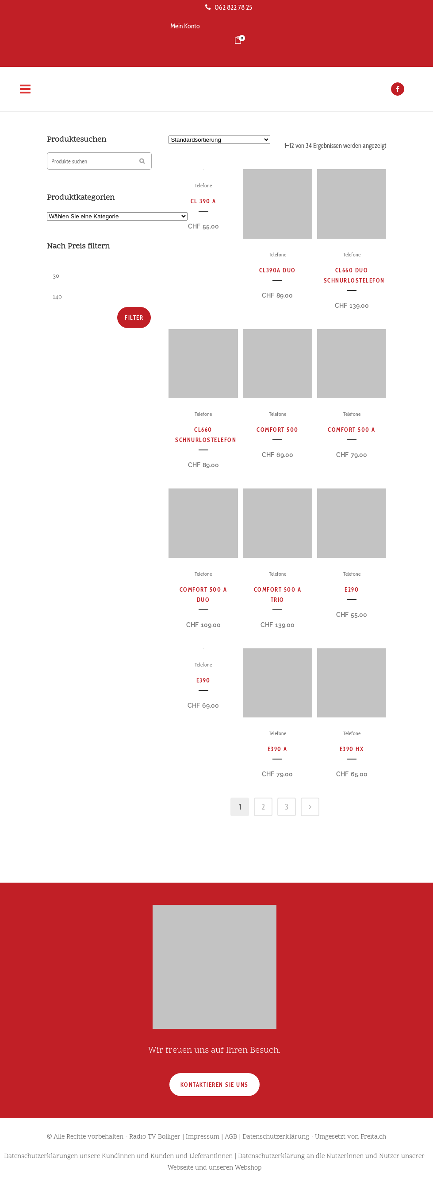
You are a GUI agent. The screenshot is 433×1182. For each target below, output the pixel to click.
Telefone (203, 185)
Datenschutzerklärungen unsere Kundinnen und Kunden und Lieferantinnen (118, 1156)
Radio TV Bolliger (154, 1137)
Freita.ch (373, 1137)
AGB (231, 1137)
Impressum (202, 1137)
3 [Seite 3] (286, 807)
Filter (134, 317)
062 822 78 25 (228, 7)
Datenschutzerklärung (275, 1137)
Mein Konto (185, 26)
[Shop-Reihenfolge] (219, 140)
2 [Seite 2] (263, 807)
